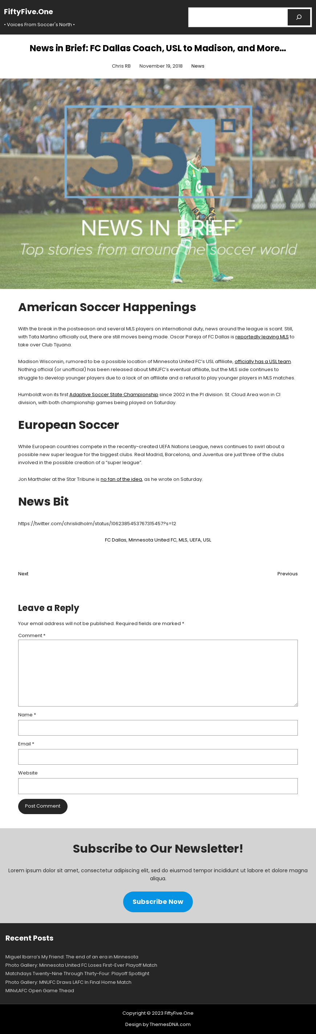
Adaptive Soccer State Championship (113, 394)
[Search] (299, 17)
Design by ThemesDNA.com (158, 1024)
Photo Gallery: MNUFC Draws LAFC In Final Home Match (68, 982)
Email (26, 743)
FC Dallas (115, 539)
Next (23, 573)
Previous (287, 573)
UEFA (195, 539)
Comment (31, 635)
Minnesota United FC (153, 539)
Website (28, 772)
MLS (183, 539)
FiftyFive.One (28, 12)
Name (27, 714)
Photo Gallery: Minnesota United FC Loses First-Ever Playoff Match (81, 965)
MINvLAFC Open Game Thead (39, 990)
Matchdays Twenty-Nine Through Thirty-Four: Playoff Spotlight (77, 973)
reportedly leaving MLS (262, 336)
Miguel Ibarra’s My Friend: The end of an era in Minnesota (71, 956)
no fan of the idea (121, 479)
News (197, 66)
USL (207, 539)
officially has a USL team (263, 361)
